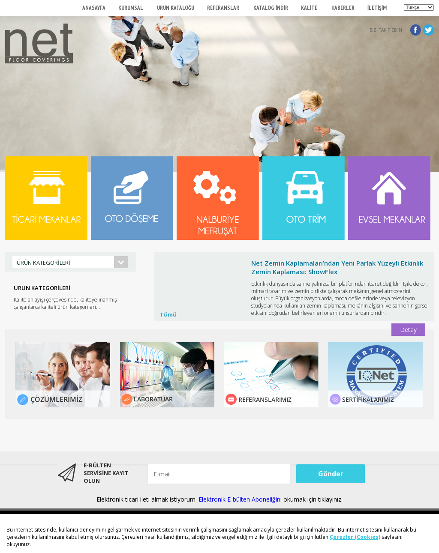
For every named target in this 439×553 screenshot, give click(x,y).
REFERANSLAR (224, 8)
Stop (430, 250)
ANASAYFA (93, 8)
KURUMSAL (131, 8)
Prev (165, 294)
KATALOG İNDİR (270, 8)
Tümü (168, 314)
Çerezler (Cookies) (355, 537)
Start (423, 250)
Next (423, 294)
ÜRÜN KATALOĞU (175, 8)
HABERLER (343, 8)
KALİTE (310, 8)
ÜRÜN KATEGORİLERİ (43, 262)
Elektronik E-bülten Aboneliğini (240, 499)
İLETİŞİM (377, 8)
